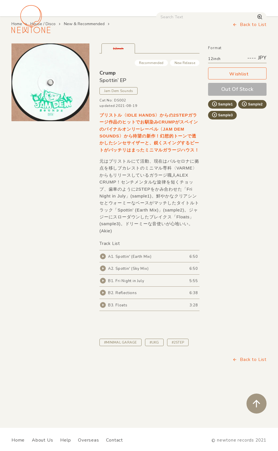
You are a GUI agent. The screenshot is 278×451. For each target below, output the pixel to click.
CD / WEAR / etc (191, 48)
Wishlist (237, 112)
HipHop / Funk (101, 48)
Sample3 (222, 153)
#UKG (154, 380)
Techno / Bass (64, 48)
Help (65, 440)
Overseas (88, 440)
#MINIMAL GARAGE (120, 380)
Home (16, 62)
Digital (243, 48)
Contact (114, 440)
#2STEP (178, 380)
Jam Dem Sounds (118, 129)
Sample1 (222, 142)
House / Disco (27, 48)
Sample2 (252, 142)
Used (222, 48)
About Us (42, 440)
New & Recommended (84, 62)
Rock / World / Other (145, 48)
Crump (107, 110)
